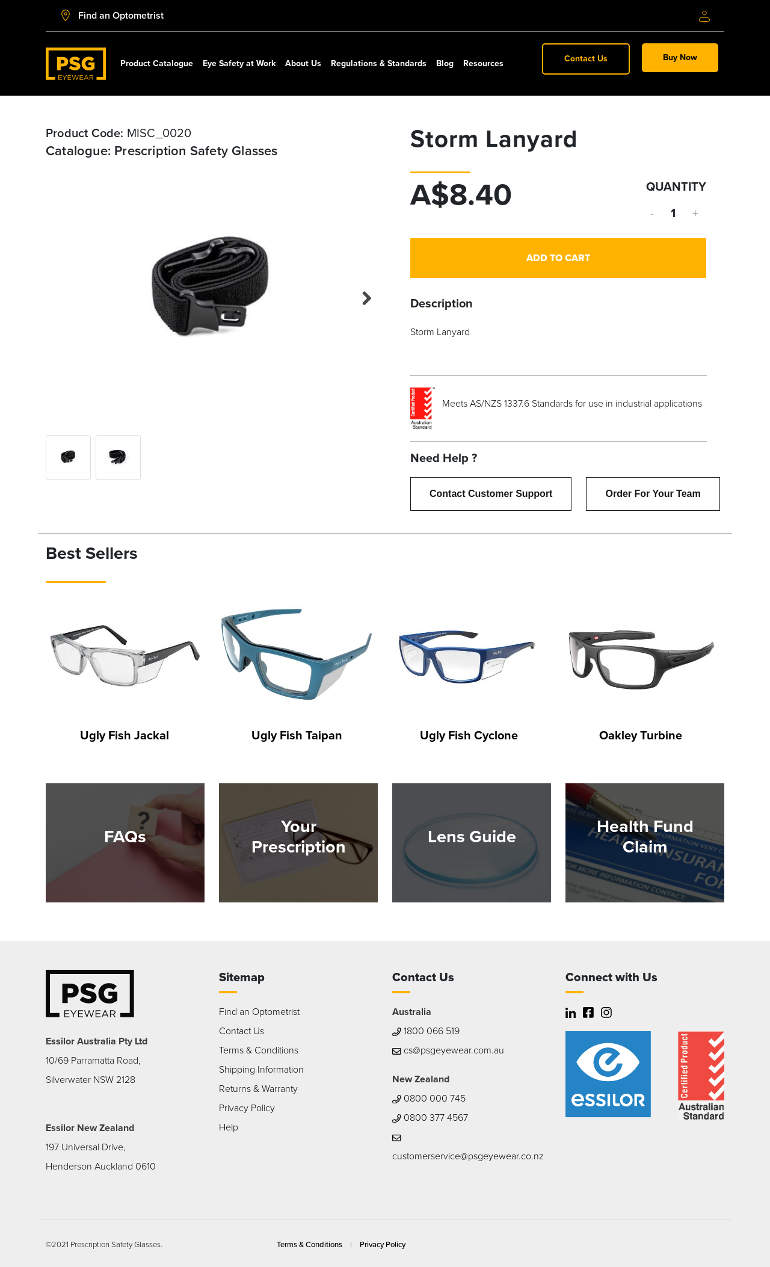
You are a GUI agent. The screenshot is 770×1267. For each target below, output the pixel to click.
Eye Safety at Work (239, 63)
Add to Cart (558, 258)
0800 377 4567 (430, 1117)
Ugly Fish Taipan (296, 735)
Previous (64, 292)
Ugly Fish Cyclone (469, 735)
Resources (483, 63)
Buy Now (680, 57)
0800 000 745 (429, 1098)
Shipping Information (261, 1069)
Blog (445, 63)
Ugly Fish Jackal (124, 735)
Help (228, 1127)
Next (360, 295)
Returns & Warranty (258, 1089)
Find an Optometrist (259, 1012)
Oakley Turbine (640, 735)
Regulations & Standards (379, 63)
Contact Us (586, 58)
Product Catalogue (156, 63)
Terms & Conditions (258, 1050)
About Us (303, 63)
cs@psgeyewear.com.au (448, 1050)
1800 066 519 (426, 1031)
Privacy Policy (247, 1108)
